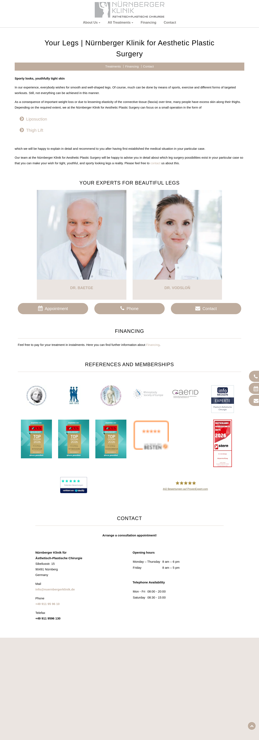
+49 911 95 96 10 (47, 657)
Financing (148, 22)
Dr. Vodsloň (177, 342)
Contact (170, 22)
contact (155, 217)
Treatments (113, 120)
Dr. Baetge (81, 342)
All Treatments (119, 22)
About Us (90, 22)
